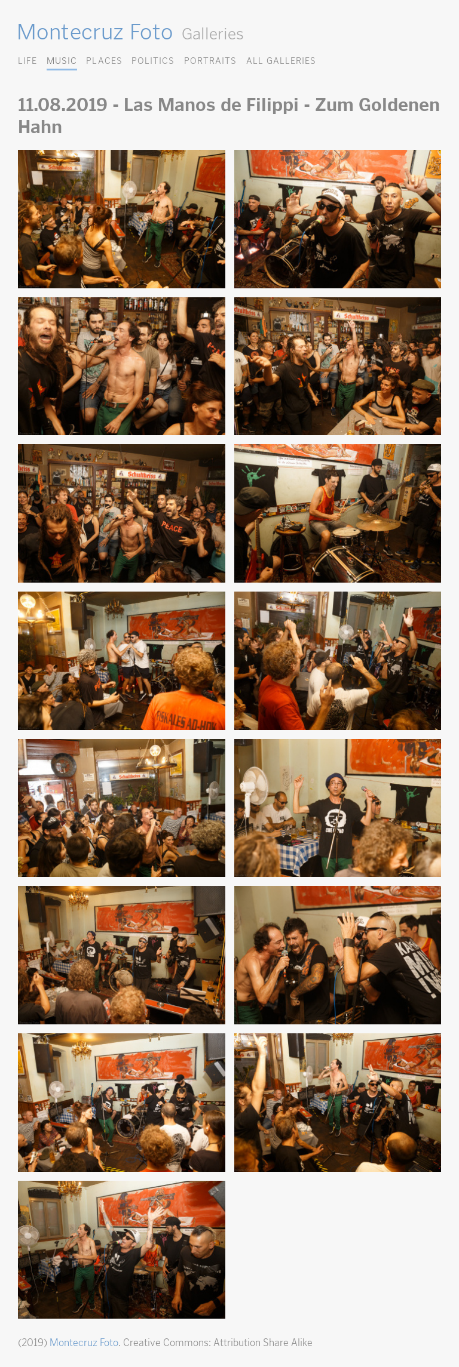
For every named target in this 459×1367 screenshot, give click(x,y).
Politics (153, 60)
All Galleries (281, 60)
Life (27, 60)
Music (62, 60)
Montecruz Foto (95, 31)
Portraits (210, 60)
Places (104, 60)
